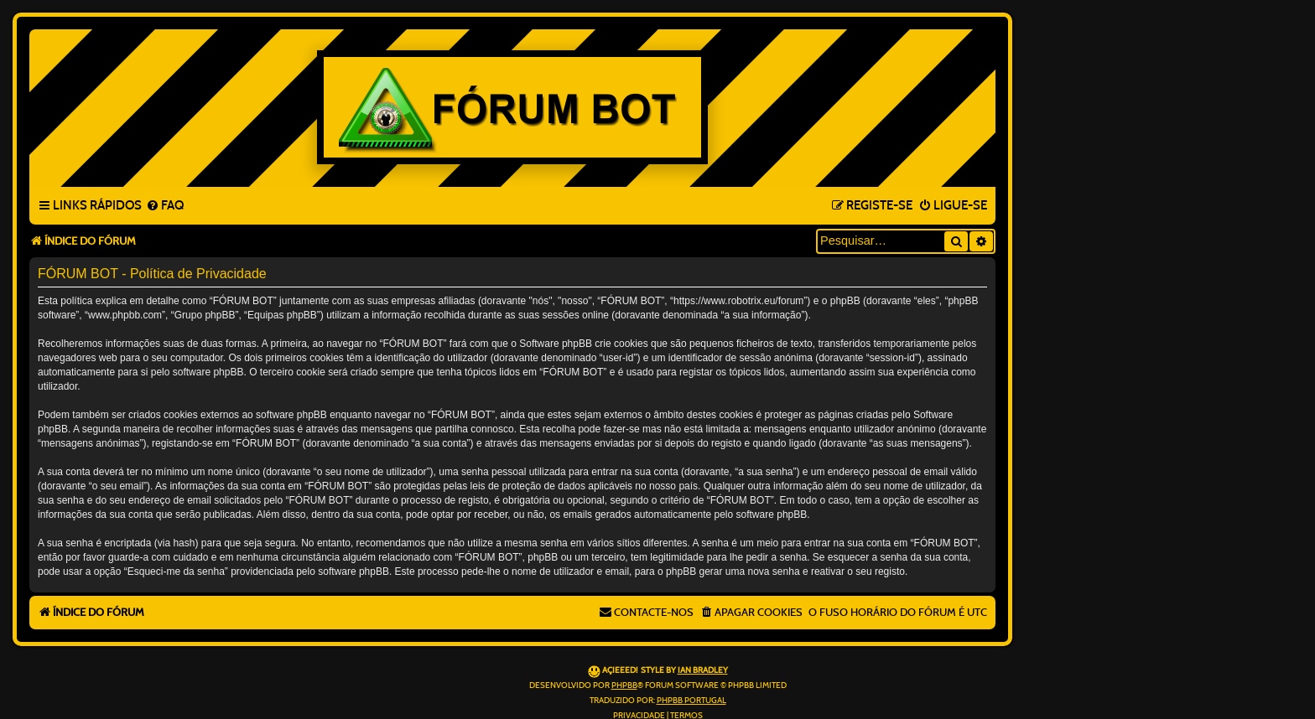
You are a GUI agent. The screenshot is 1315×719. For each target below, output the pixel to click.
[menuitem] (165, 206)
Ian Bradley (703, 670)
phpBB (624, 685)
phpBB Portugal (691, 700)
